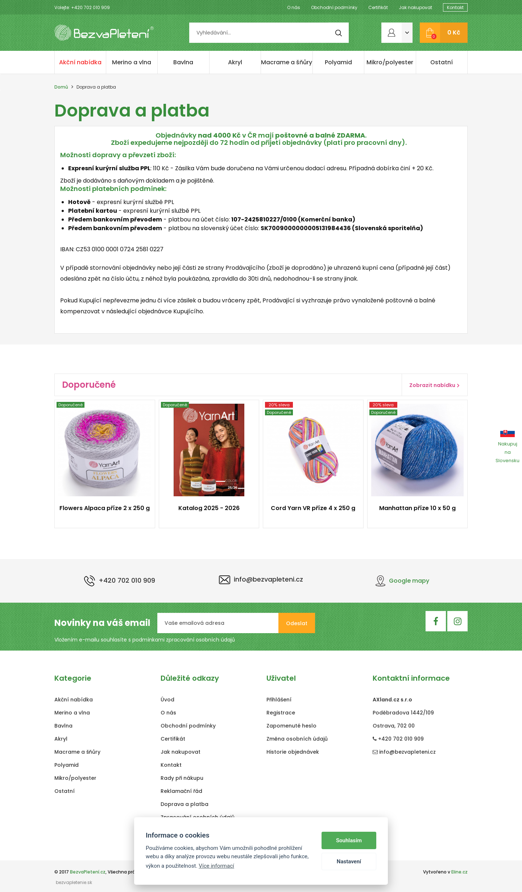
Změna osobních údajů (297, 738)
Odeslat (296, 623)
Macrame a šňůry (286, 62)
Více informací (216, 866)
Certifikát (378, 7)
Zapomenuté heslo (291, 725)
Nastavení (349, 861)
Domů (61, 87)
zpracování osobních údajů (200, 639)
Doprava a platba (184, 804)
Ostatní (441, 62)
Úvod (167, 699)
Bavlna (183, 62)
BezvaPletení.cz (87, 872)
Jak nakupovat (415, 7)
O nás (293, 7)
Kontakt (455, 7)
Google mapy (402, 581)
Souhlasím (349, 840)
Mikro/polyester (389, 62)
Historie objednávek (292, 751)
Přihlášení (278, 699)
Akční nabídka (80, 62)
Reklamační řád (181, 791)
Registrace (280, 712)
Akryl (235, 62)
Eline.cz (459, 872)
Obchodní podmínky (334, 7)
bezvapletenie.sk (74, 882)
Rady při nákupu (182, 778)
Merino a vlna (131, 62)
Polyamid (338, 62)
